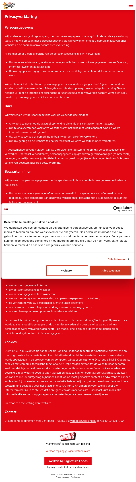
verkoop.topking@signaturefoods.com (68, 451)
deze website (43, 403)
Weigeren (67, 270)
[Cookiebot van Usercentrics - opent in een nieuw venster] (116, 208)
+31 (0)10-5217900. (112, 420)
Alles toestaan (111, 270)
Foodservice (75, 477)
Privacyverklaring (62, 477)
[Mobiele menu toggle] (131, 5)
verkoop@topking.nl (95, 320)
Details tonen (116, 258)
